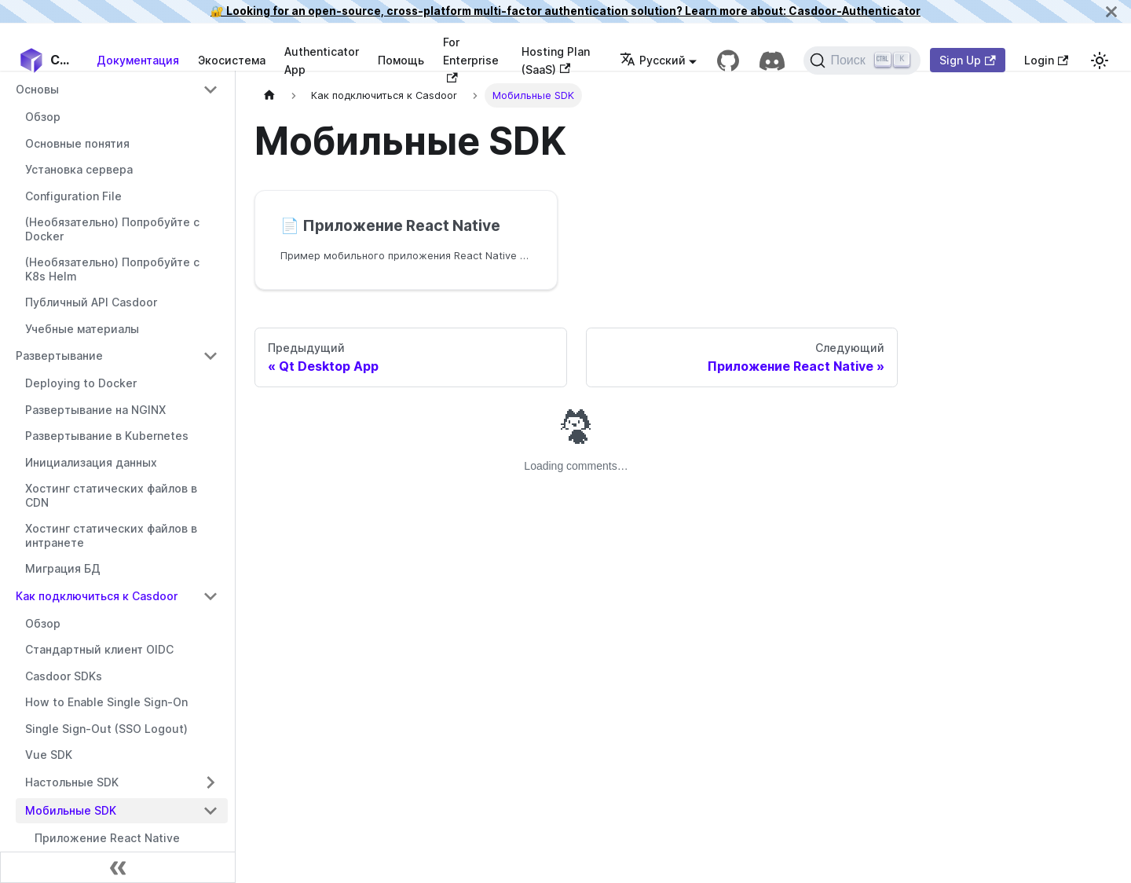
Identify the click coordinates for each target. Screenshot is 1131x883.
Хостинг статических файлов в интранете (111, 535)
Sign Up (967, 60)
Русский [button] (653, 60)
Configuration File (73, 196)
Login (1046, 60)
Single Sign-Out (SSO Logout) (106, 728)
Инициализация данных (91, 462)
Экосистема (231, 60)
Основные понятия (77, 143)
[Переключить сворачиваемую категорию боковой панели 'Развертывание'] (210, 355)
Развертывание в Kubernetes (106, 435)
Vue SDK (48, 754)
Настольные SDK (72, 782)
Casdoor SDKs (63, 676)
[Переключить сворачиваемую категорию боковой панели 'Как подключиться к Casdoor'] (210, 596)
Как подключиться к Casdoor (97, 596)
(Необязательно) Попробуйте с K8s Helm (112, 269)
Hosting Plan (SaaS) (556, 60)
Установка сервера (79, 169)
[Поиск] (862, 60)
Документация (138, 60)
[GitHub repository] (728, 60)
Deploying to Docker (81, 383)
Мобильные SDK (70, 810)
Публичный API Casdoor (91, 302)
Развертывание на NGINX (95, 409)
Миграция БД (63, 568)
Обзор (42, 116)
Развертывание (59, 355)
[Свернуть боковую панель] (118, 867)
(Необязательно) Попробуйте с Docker (112, 229)
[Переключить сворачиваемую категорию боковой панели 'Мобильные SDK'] (210, 810)
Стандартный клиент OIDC (99, 649)
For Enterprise (471, 58)
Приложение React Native (107, 838)
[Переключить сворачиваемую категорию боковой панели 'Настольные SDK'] (210, 782)
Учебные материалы (82, 328)
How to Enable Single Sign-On (106, 702)
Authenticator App (321, 60)
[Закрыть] (1111, 11)
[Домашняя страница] (269, 95)
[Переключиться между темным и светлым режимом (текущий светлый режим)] (1099, 60)
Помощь (401, 60)
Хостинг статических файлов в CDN (111, 495)
